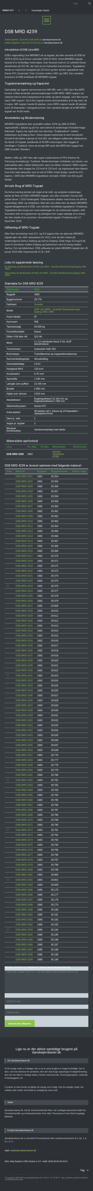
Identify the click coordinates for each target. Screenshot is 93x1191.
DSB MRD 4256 (24, 750)
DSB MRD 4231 (24, 625)
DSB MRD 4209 (24, 516)
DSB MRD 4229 (24, 615)
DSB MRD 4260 (24, 770)
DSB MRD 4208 (24, 511)
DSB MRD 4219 (24, 566)
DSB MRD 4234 (24, 640)
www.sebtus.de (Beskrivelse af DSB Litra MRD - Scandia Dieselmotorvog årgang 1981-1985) (45, 274)
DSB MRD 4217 (24, 556)
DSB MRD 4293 (24, 929)
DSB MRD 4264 (24, 790)
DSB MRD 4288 (24, 904)
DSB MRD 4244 (24, 690)
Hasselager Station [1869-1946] (46, 10)
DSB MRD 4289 (24, 909)
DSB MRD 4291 (24, 919)
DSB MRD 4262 (24, 780)
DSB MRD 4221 (24, 576)
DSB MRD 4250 (24, 720)
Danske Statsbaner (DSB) (58, 454)
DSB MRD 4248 (24, 710)
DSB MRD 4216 (24, 551)
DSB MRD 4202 (24, 481)
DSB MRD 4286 (24, 894)
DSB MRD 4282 (24, 880)
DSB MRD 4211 (24, 526)
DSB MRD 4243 (24, 685)
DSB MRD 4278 (24, 860)
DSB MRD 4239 (24, 665)
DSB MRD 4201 (24, 476)
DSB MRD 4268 (24, 810)
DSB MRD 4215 (24, 546)
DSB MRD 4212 (24, 531)
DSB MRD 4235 (24, 645)
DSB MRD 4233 (24, 635)
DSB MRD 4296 (24, 944)
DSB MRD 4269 (24, 815)
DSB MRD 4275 (24, 845)
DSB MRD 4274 (24, 840)
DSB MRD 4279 (24, 864)
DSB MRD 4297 (24, 949)
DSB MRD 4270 (24, 820)
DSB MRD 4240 (24, 670)
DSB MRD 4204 (24, 491)
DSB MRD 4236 (24, 650)
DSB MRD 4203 (24, 486)
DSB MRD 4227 (24, 606)
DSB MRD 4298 (24, 954)
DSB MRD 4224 (24, 591)
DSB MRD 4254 (24, 740)
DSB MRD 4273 (24, 835)
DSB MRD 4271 (24, 825)
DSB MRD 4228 (24, 611)
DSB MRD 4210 (24, 521)
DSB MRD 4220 (24, 571)
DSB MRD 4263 (24, 785)
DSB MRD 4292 (24, 924)
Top (82, 1170)
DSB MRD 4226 (24, 601)
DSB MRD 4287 (24, 899)
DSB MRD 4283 (24, 885)
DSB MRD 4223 (24, 586)
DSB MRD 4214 (24, 541)
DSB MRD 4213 (24, 536)
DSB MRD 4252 (24, 730)
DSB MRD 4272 (24, 830)
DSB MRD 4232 (24, 630)
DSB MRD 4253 (24, 735)
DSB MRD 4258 (24, 760)
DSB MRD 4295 (24, 939)
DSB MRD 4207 (24, 506)
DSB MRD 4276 (24, 850)
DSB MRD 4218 (24, 561)
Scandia (38, 304)
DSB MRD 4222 (24, 581)
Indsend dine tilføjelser (19, 1023)
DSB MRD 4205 (24, 496)
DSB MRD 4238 (24, 660)
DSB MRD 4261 (24, 775)
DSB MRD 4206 (24, 501)
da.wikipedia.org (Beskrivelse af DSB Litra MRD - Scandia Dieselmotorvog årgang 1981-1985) (46, 267)
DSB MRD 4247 (24, 705)
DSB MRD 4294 (24, 934)
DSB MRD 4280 (24, 869)
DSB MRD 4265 (24, 795)
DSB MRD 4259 (24, 765)
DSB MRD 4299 (24, 959)
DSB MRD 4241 (24, 675)
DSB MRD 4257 (24, 755)
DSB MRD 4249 (24, 715)
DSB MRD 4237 (24, 655)
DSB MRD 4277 (24, 855)
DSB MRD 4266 (24, 800)
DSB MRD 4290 (24, 914)
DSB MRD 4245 (24, 695)
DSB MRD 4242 (24, 680)
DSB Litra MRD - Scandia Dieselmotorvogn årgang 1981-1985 (57, 310)
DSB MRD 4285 (24, 890)
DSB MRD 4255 (24, 745)
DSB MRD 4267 (24, 805)
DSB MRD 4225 (24, 596)
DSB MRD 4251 (24, 725)
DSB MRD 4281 (24, 874)
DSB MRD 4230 (24, 620)
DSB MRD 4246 (24, 700)
